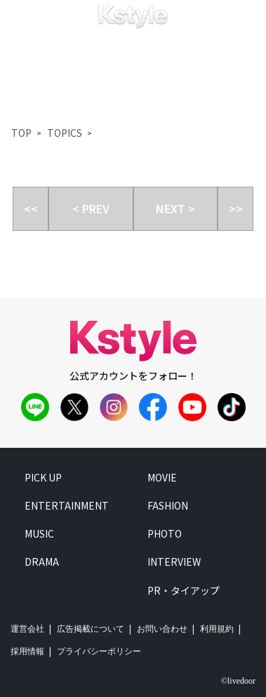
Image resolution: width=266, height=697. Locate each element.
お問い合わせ (162, 629)
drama (42, 562)
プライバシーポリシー (99, 651)
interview (174, 562)
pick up (43, 477)
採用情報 (27, 651)
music (39, 533)
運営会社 (27, 629)
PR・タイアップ (183, 590)
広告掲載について (90, 629)
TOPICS (64, 133)
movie (162, 477)
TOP (21, 133)
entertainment (67, 505)
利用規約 (217, 629)
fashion (167, 505)
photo (164, 533)
